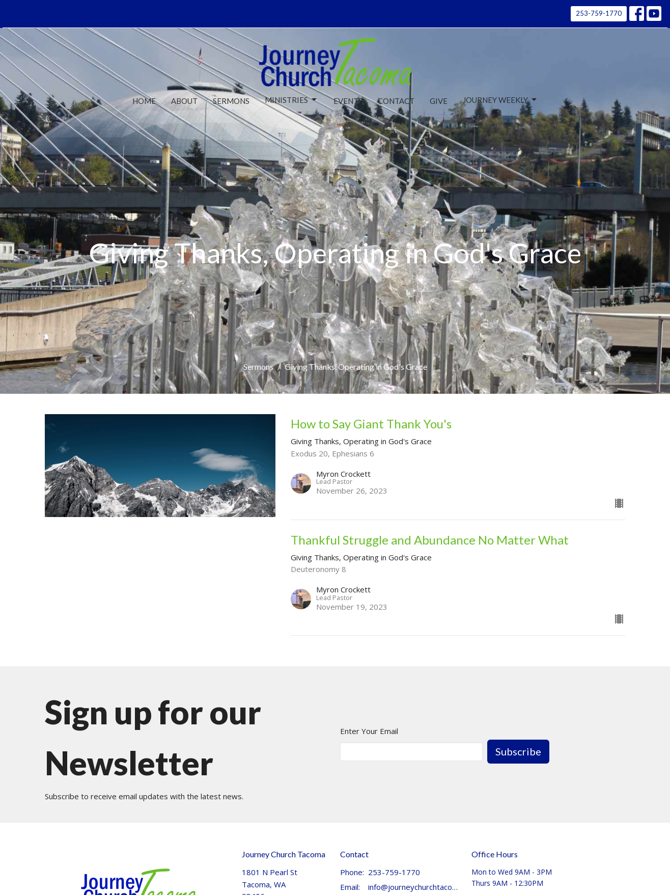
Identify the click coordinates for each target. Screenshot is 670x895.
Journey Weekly (500, 100)
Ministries (291, 100)
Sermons (231, 100)
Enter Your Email (369, 731)
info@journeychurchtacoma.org (414, 887)
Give (439, 100)
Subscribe (518, 751)
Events (347, 100)
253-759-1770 (599, 13)
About (184, 100)
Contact (396, 100)
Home (144, 100)
